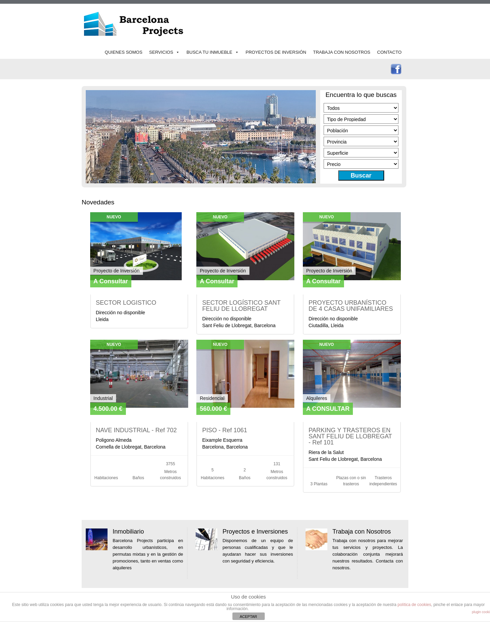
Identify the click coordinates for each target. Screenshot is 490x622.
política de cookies (414, 604)
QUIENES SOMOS (124, 52)
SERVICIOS (161, 52)
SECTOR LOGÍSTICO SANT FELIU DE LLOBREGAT (241, 305)
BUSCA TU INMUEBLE (209, 52)
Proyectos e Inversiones (255, 531)
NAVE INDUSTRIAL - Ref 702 (136, 430)
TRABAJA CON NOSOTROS (341, 52)
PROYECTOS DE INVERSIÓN (276, 52)
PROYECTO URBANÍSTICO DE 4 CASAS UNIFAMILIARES (351, 305)
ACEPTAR (248, 617)
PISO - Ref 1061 (224, 430)
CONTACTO (389, 52)
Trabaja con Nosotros (361, 531)
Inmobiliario (128, 531)
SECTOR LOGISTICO (126, 302)
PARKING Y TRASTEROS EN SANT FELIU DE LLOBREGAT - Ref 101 (350, 436)
